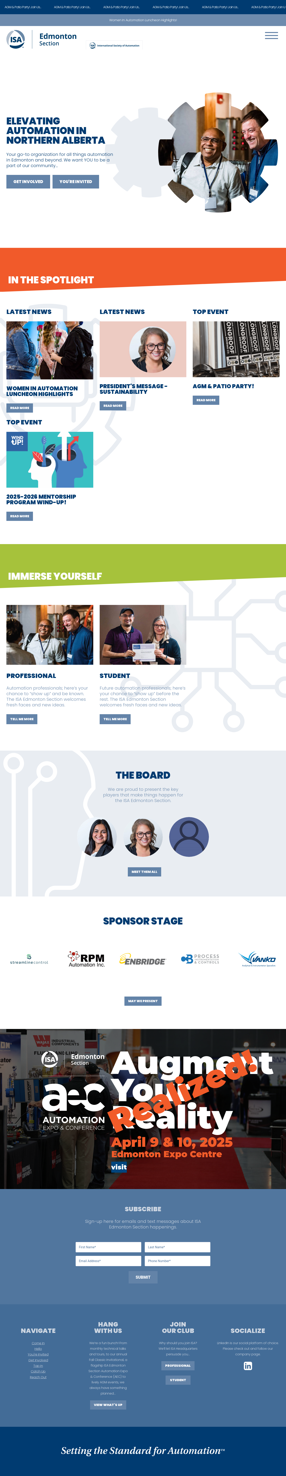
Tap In (38, 1366)
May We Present (143, 1001)
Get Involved (28, 181)
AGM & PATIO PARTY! (223, 386)
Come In (38, 1343)
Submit (143, 1277)
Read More (19, 408)
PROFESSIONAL (178, 1365)
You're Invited (76, 181)
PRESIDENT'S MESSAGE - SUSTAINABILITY (134, 389)
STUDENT (178, 1380)
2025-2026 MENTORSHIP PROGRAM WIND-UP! (41, 499)
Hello (38, 1349)
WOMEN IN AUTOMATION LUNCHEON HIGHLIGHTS (42, 391)
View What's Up (108, 1405)
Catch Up (38, 1371)
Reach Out (38, 1377)
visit (119, 1167)
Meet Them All (144, 871)
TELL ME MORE (22, 719)
